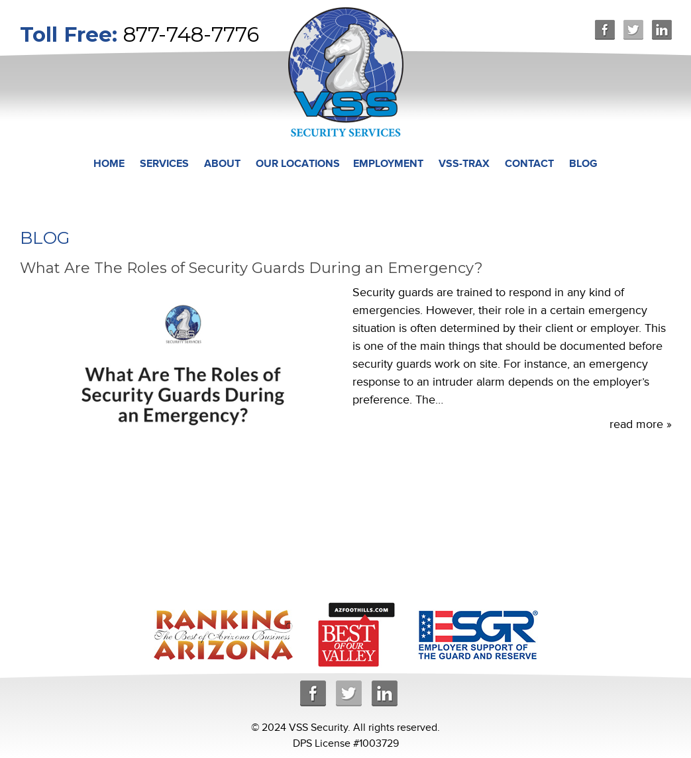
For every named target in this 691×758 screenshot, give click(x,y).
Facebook (605, 30)
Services (164, 163)
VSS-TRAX (464, 163)
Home (109, 163)
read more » (641, 424)
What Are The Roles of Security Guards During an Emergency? (251, 268)
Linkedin (662, 30)
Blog (583, 163)
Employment (388, 163)
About (222, 163)
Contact (529, 163)
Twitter (633, 30)
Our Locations (298, 163)
